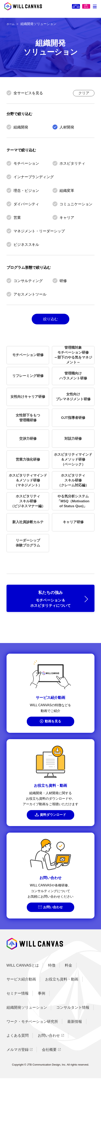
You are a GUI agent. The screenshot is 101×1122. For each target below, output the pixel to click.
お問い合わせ (53, 950)
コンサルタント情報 (72, 1051)
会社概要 (49, 1093)
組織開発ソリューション (27, 1051)
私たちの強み (50, 635)
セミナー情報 (18, 1037)
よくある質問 (18, 1079)
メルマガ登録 (18, 1093)
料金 (68, 1009)
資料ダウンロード (53, 856)
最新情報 (74, 1065)
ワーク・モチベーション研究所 (32, 1065)
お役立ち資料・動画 (57, 8)
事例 (41, 1037)
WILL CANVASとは (23, 1009)
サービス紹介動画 (21, 1023)
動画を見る (53, 761)
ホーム (11, 24)
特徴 (51, 1009)
